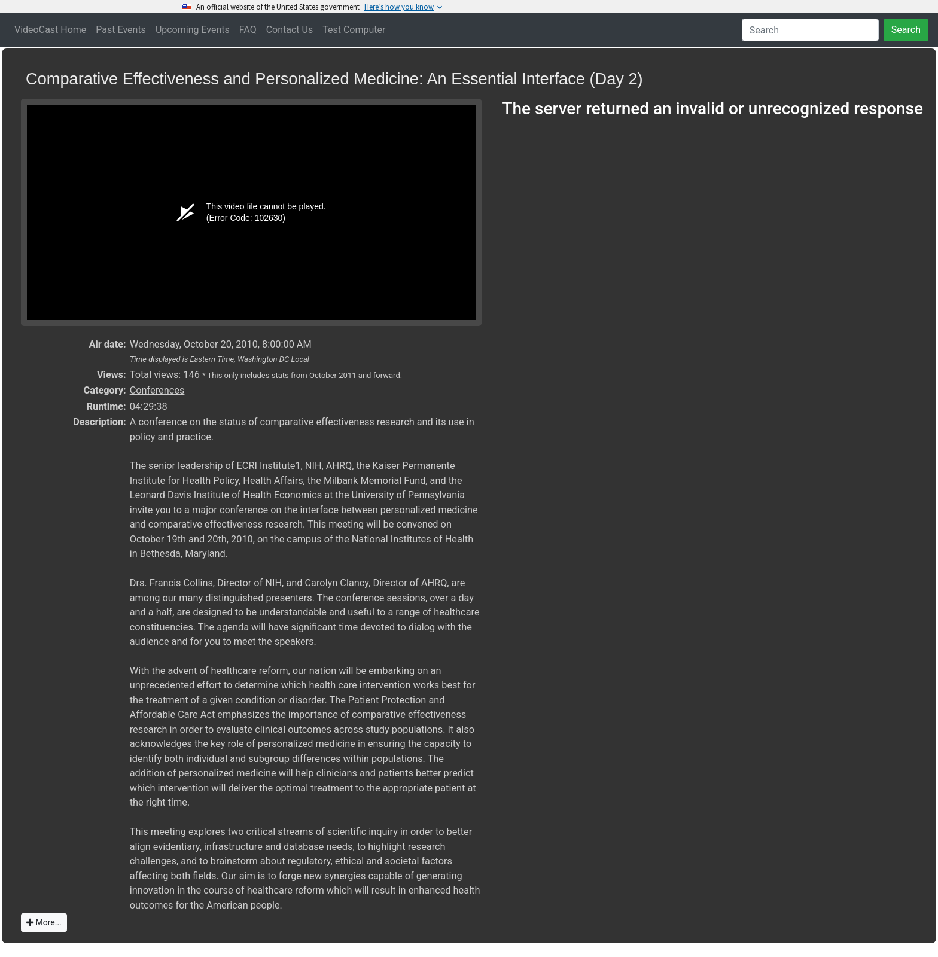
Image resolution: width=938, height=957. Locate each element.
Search (906, 29)
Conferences (157, 390)
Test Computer (353, 29)
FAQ (248, 29)
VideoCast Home (50, 29)
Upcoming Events (193, 29)
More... (44, 922)
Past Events (121, 29)
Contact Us (289, 29)
